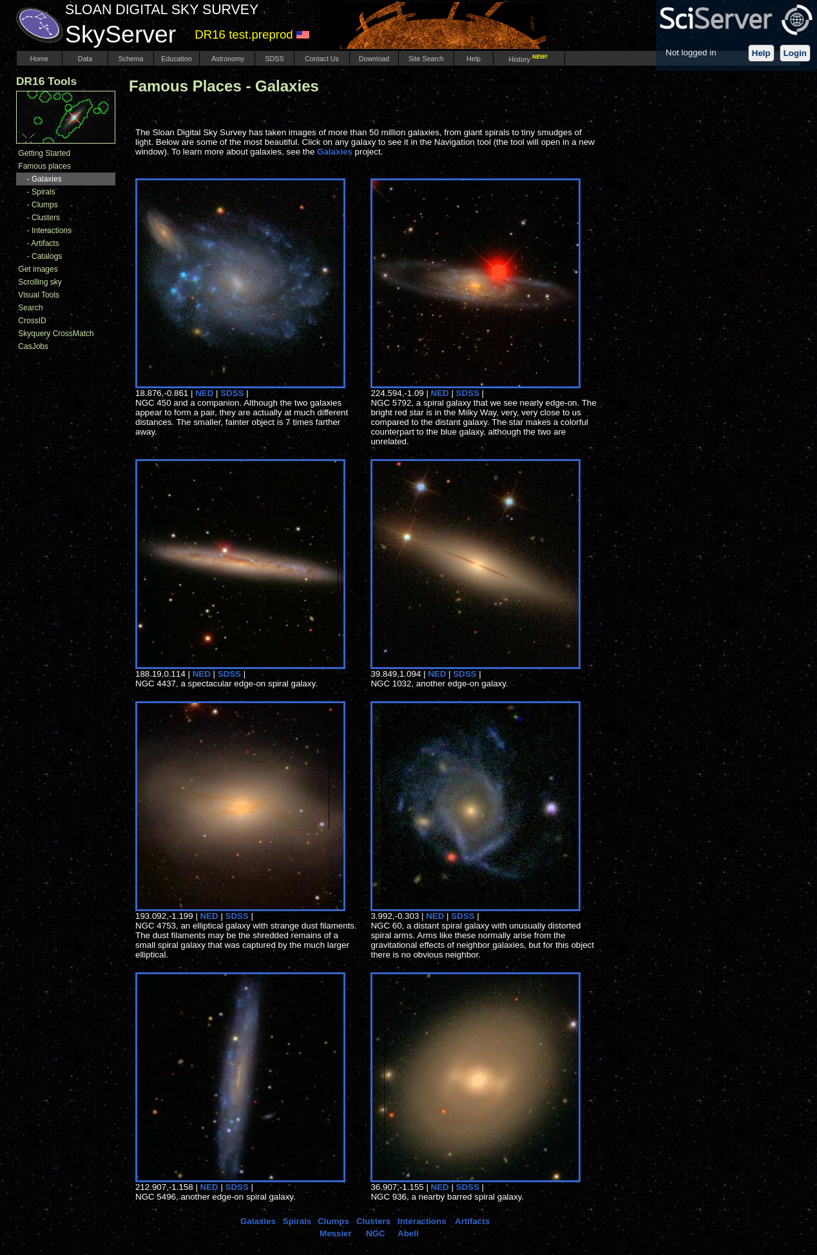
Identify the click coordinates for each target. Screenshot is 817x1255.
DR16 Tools (46, 81)
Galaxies (47, 179)
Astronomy (227, 58)
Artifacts (45, 243)
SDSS (275, 58)
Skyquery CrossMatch (55, 333)
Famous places (44, 166)
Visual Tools (38, 294)
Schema (130, 58)
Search (30, 307)
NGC (375, 1233)
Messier (336, 1233)
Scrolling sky (39, 282)
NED (204, 393)
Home (39, 58)
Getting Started (44, 153)
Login (795, 53)
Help (761, 53)
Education (176, 58)
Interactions (52, 230)
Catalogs (47, 256)
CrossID (32, 320)
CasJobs (33, 346)
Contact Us (322, 58)
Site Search (426, 58)
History (529, 59)
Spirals (43, 191)
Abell (408, 1233)
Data (85, 58)
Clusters (46, 217)
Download (374, 58)
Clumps (45, 204)
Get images (37, 269)
